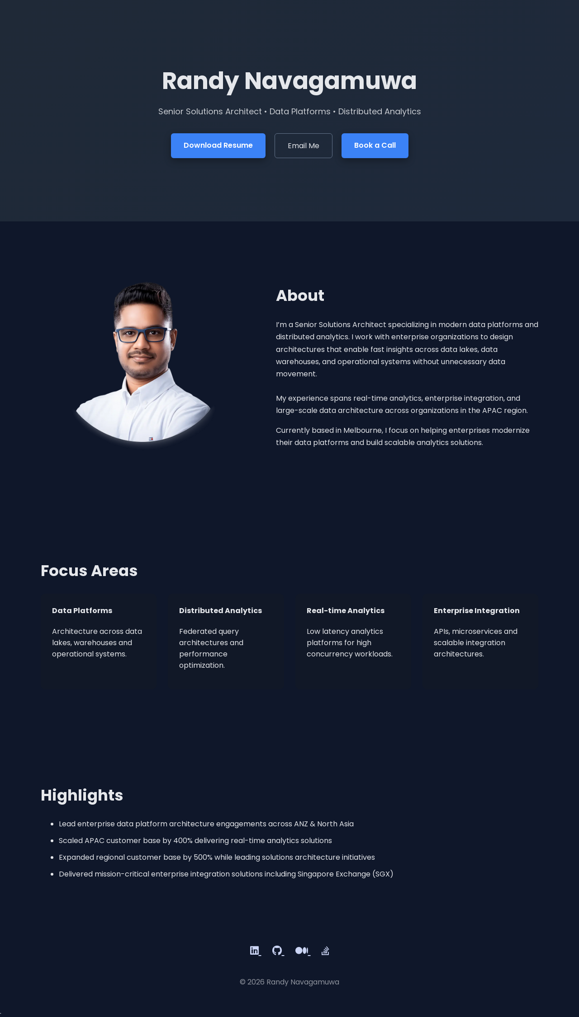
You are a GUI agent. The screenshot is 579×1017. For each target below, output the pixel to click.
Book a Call (375, 145)
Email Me (303, 146)
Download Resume (218, 145)
